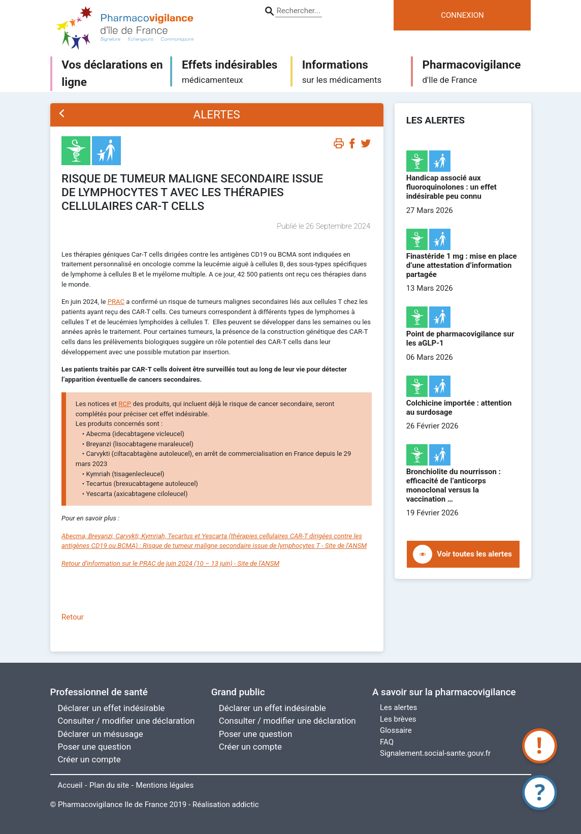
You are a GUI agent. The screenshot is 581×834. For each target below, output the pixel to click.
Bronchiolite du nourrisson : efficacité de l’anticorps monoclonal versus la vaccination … (453, 485)
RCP (124, 404)
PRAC (116, 301)
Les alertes (398, 707)
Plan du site (109, 785)
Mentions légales (165, 785)
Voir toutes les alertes (474, 554)
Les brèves (398, 719)
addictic (245, 804)
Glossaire (396, 730)
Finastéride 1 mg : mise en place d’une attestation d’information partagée (461, 265)
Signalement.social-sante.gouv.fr (435, 753)
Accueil (70, 785)
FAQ (387, 742)
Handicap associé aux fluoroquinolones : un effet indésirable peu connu (451, 187)
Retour (72, 617)
